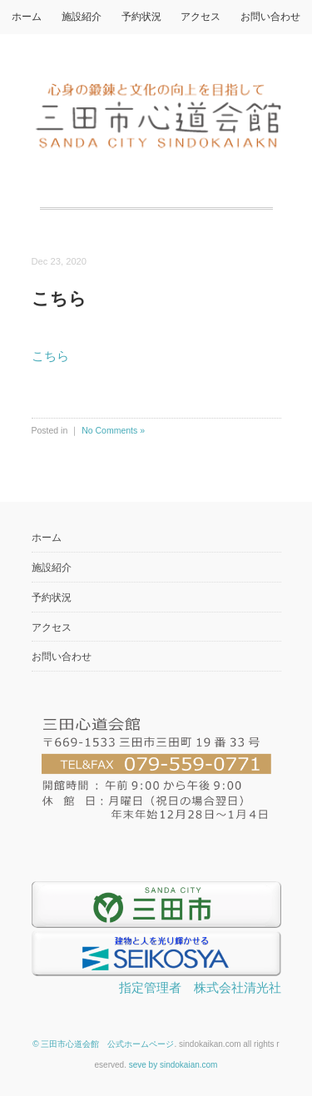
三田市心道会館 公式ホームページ (107, 1044)
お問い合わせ (270, 16)
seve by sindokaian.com (173, 1064)
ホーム (27, 16)
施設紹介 (82, 16)
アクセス (200, 16)
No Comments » (113, 430)
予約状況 (141, 16)
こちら (50, 356)
